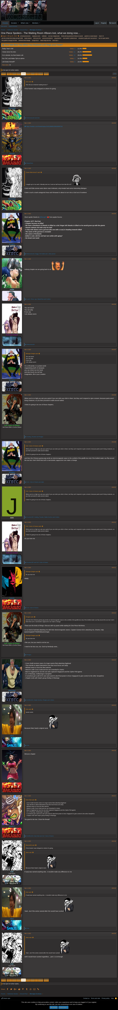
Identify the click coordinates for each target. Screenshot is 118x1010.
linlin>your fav (37, 38)
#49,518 (114, 841)
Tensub (12, 153)
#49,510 (114, 487)
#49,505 (114, 259)
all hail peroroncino (25, 36)
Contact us (86, 998)
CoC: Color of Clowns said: (33, 446)
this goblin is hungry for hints (9, 40)
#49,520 (114, 933)
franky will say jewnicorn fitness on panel (72, 36)
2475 (18, 73)
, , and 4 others (40, 700)
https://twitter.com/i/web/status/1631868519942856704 (44, 126)
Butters (12, 781)
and (33, 118)
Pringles (12, 244)
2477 (28, 73)
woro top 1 (55, 40)
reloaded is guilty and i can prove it (88, 38)
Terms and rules (95, 998)
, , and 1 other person (41, 254)
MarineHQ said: (30, 845)
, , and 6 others (43, 517)
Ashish (11, 598)
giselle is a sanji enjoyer (91, 36)
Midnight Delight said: (32, 353)
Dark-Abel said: (30, 800)
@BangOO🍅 (44, 217)
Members (35, 23)
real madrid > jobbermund (70, 38)
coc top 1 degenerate (53, 36)
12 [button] (72, 55)
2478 (32, 73)
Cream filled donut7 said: (33, 172)
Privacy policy (106, 998)
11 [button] (72, 52)
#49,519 (114, 888)
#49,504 (114, 213)
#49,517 (114, 796)
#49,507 (114, 349)
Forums (5, 23)
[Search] (112, 23)
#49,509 (114, 442)
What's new (24, 23)
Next (46, 73)
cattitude (44, 36)
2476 (23, 73)
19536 (40, 73)
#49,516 (114, 750)
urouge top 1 (35, 40)
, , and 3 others (39, 299)
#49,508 (114, 395)
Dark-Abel (12, 690)
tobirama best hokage (24, 40)
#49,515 (114, 705)
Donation (14, 23)
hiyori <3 (101, 36)
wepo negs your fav (45, 40)
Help (112, 998)
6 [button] (72, 58)
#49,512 (114, 567)
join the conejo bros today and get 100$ (12, 38)
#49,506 (114, 304)
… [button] (10, 73)
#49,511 (114, 522)
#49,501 (114, 77)
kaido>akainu (28, 38)
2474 (14, 73)
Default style (5, 998)
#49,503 (114, 168)
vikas (12, 736)
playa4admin (57, 38)
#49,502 (114, 123)
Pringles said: (30, 617)
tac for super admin (104, 38)
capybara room (36, 36)
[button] (18, 23)
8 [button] (72, 62)
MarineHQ (12, 108)
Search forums (13, 26)
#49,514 (114, 660)
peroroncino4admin (47, 38)
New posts (4, 26)
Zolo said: (28, 81)
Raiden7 (12, 826)
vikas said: (29, 852)
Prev (3, 73)
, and (40, 836)
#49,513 (114, 613)
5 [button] (72, 48)
